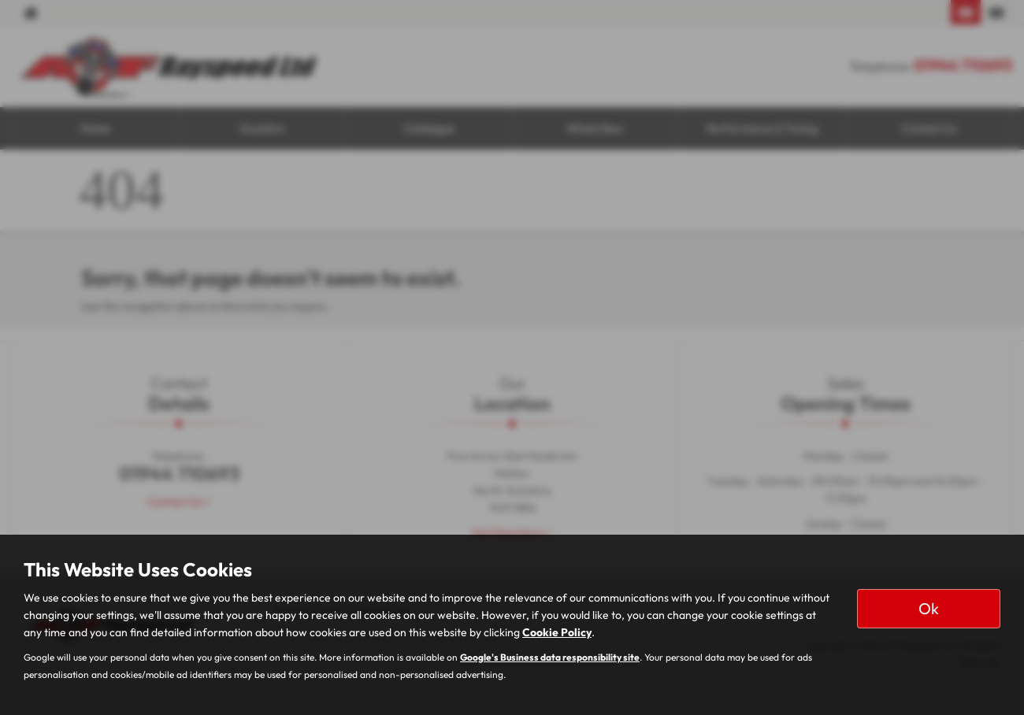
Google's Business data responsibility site (550, 657)
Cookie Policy (557, 632)
